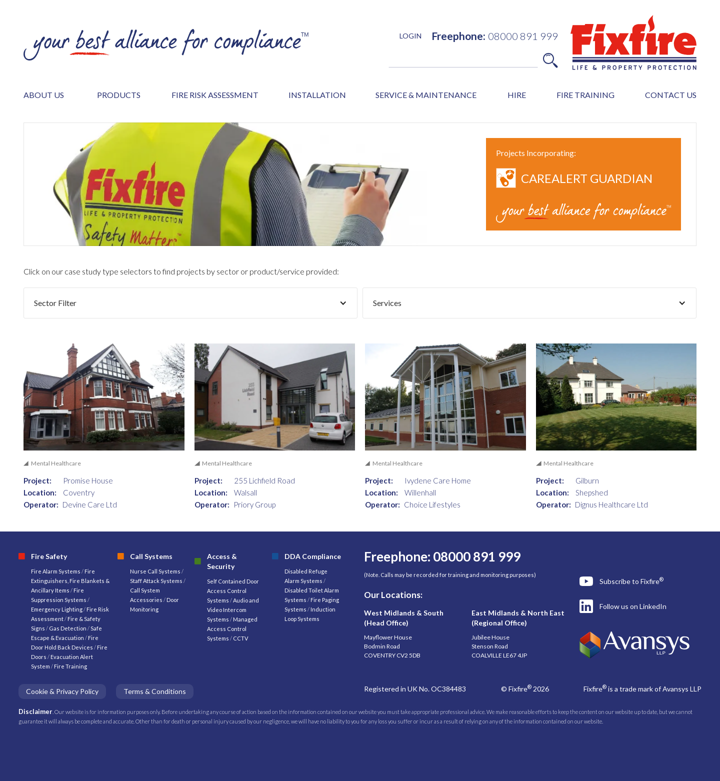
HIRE (517, 95)
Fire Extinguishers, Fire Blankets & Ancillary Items (70, 581)
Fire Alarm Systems (55, 571)
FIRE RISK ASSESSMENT (215, 95)
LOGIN (411, 36)
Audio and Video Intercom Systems (233, 609)
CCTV (240, 638)
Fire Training (70, 666)
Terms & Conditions (155, 691)
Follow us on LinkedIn (633, 606)
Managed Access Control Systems (232, 629)
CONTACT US (670, 95)
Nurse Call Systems (156, 571)
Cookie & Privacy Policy (62, 691)
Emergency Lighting (57, 609)
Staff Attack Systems (156, 581)
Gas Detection (67, 628)
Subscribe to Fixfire (632, 581)
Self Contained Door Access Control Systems (233, 591)
